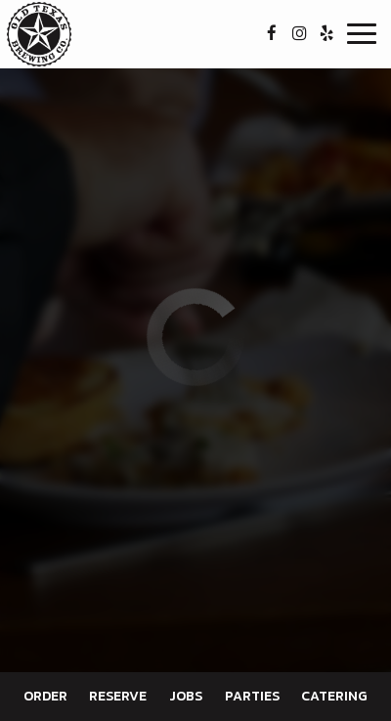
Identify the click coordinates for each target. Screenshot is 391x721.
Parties (252, 696)
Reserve (118, 696)
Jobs (185, 696)
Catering (334, 696)
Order (45, 696)
